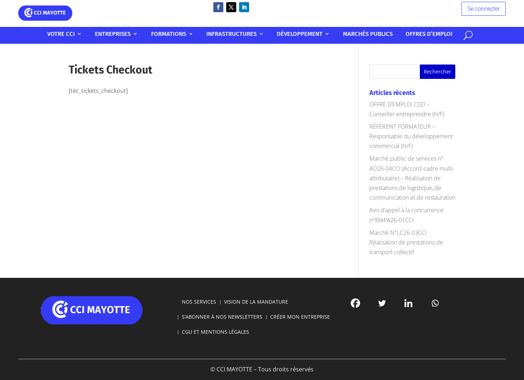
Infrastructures (238, 34)
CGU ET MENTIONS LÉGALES (237, 326)
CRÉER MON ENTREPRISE (283, 317)
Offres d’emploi (392, 34)
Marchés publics (344, 34)
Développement (291, 34)
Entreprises (146, 34)
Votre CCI (105, 34)
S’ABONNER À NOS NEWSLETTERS (240, 317)
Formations (189, 34)
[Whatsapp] (355, 310)
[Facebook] (312, 310)
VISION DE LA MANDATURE (259, 310)
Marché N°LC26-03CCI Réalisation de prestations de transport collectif (406, 242)
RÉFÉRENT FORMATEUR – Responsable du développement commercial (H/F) (411, 136)
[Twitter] (327, 310)
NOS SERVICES (228, 310)
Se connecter (434, 10)
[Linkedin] (341, 310)
